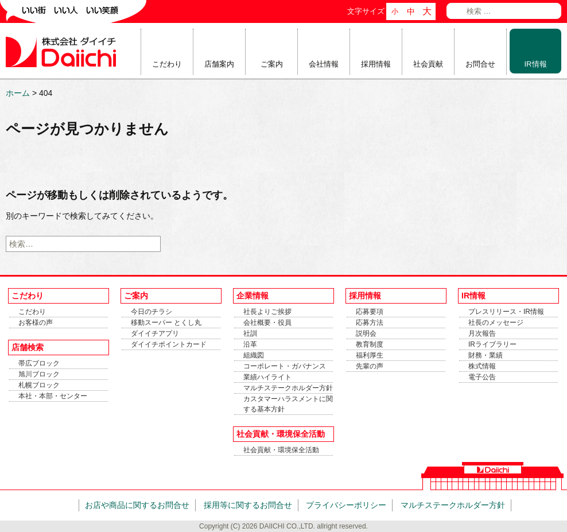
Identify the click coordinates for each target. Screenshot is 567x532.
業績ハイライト (267, 377)
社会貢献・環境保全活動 (281, 450)
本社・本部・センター (52, 396)
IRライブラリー (492, 344)
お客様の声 (35, 323)
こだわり (167, 64)
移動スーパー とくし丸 (166, 323)
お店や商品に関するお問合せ (137, 505)
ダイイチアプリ (155, 333)
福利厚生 (369, 355)
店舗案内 (219, 64)
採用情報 (376, 64)
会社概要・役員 (267, 323)
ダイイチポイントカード (169, 344)
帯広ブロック (39, 363)
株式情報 (482, 366)
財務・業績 (485, 355)
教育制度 (369, 344)
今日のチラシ (151, 312)
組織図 (253, 355)
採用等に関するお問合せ (248, 505)
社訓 (250, 333)
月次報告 (482, 333)
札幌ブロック (39, 385)
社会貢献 (428, 64)
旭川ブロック (39, 374)
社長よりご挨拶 (267, 312)
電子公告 (482, 377)
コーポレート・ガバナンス (284, 366)
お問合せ (480, 64)
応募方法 (369, 323)
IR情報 (536, 64)
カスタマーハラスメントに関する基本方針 (288, 404)
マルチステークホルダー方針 (288, 388)
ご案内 (272, 64)
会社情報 (324, 64)
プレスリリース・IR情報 (506, 312)
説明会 (366, 333)
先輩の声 (369, 366)
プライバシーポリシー (346, 505)
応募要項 (369, 312)
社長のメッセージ (495, 323)
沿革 (250, 344)
